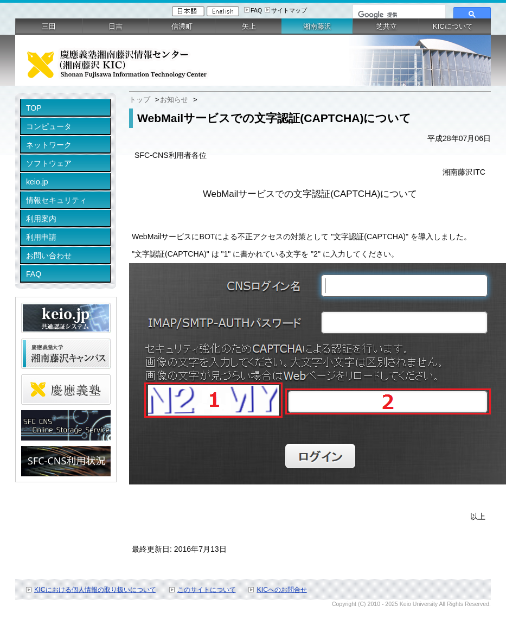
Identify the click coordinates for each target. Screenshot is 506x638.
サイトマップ (289, 10)
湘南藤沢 (317, 26)
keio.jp (37, 181)
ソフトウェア (49, 163)
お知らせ (174, 99)
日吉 (115, 26)
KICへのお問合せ (282, 590)
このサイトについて (206, 590)
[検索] (398, 15)
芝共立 (386, 26)
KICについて (453, 26)
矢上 (249, 26)
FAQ (256, 10)
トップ (139, 99)
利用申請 (41, 237)
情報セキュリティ (56, 200)
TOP (34, 108)
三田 (49, 26)
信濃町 (182, 26)
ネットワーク (49, 145)
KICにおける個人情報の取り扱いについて (95, 590)
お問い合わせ (49, 255)
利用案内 (41, 218)
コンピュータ (49, 126)
